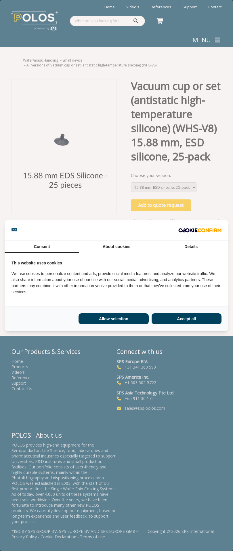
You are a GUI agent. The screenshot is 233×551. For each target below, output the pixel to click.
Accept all (186, 319)
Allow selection (113, 319)
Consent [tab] (42, 246)
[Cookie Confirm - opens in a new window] (199, 230)
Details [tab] (191, 246)
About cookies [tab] (116, 246)
